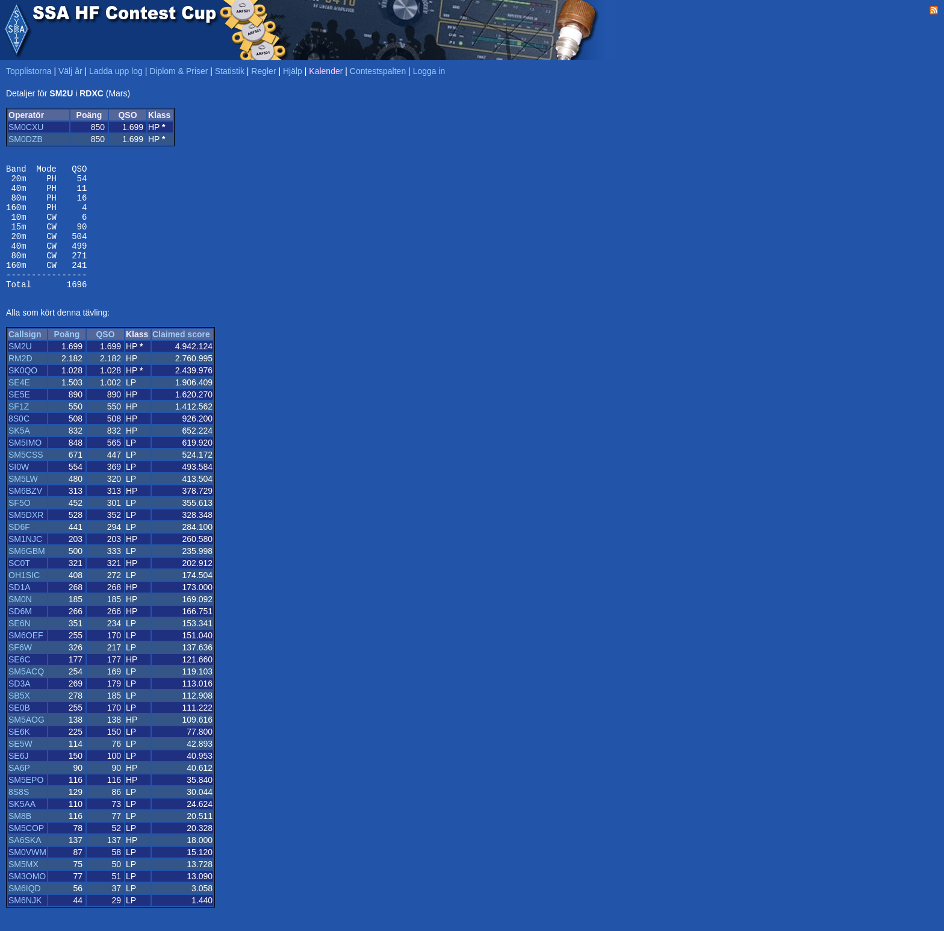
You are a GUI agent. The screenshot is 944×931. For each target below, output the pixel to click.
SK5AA (22, 827)
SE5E (19, 418)
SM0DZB (25, 139)
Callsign (24, 358)
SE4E (19, 406)
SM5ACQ (26, 695)
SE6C (19, 683)
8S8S (18, 815)
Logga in (429, 71)
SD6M (20, 635)
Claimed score (181, 358)
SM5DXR (25, 538)
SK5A (19, 454)
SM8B (19, 839)
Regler (263, 71)
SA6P (19, 791)
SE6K (19, 755)
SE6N (19, 647)
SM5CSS (25, 478)
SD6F (19, 550)
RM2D (20, 382)
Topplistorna (29, 71)
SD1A (19, 610)
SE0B (19, 731)
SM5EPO (25, 803)
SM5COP (26, 851)
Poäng (67, 358)
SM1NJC (25, 562)
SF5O (19, 526)
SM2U (20, 370)
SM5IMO (25, 466)
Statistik (229, 71)
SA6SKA (24, 863)
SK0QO (22, 394)
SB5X (19, 719)
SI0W (18, 490)
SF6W (20, 671)
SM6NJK (25, 924)
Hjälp (292, 71)
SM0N (20, 622)
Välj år (70, 71)
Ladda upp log (116, 71)
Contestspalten (378, 71)
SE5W (20, 767)
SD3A (19, 707)
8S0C (19, 442)
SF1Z (18, 430)
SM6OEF (25, 659)
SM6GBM (26, 574)
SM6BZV (25, 514)
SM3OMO (27, 900)
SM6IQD (24, 912)
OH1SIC (24, 598)
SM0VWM (27, 875)
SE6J (18, 779)
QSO (105, 358)
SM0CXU (25, 127)
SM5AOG (26, 743)
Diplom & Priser (178, 71)
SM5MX (23, 887)
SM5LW (23, 502)
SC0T (19, 586)
